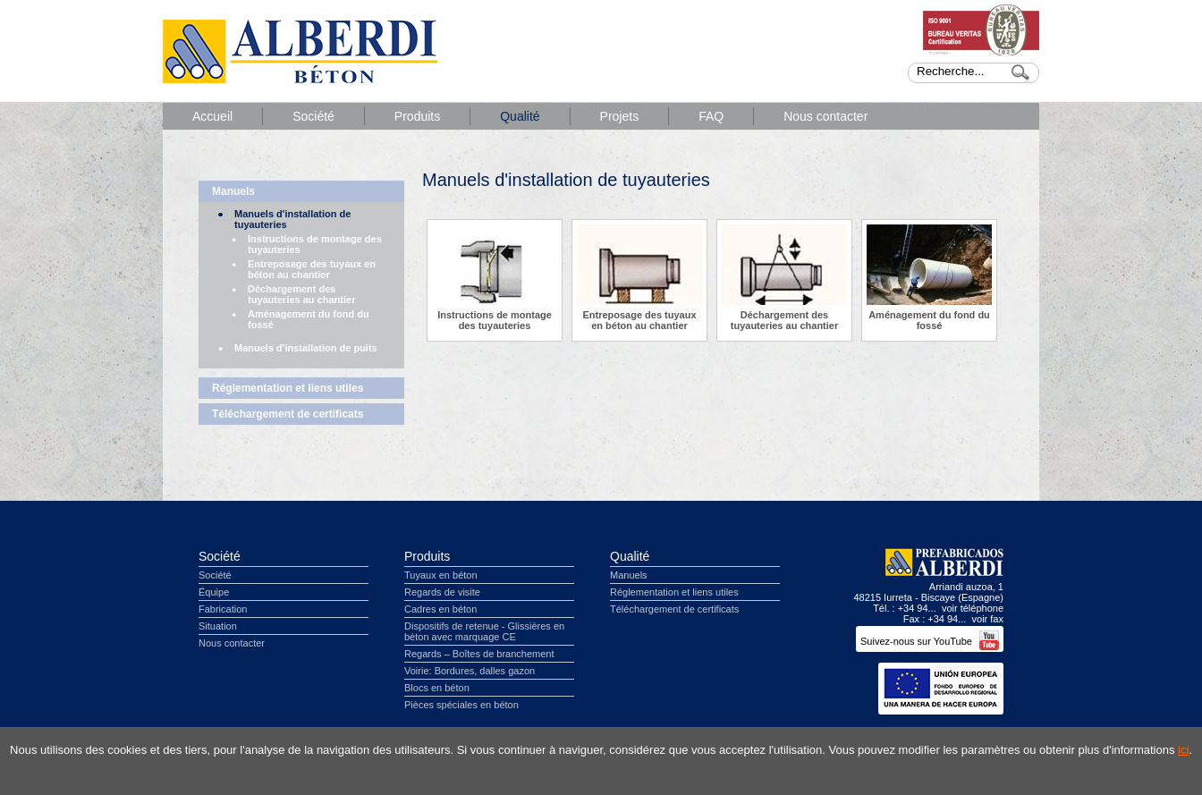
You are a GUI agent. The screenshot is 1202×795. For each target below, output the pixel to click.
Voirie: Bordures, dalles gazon (469, 670)
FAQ (711, 116)
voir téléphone (972, 608)
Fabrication (223, 609)
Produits (417, 116)
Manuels (233, 191)
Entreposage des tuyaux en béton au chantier (312, 269)
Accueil (212, 116)
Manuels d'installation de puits (305, 348)
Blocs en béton (437, 687)
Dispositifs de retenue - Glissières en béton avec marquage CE (484, 631)
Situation (218, 626)
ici (1183, 750)
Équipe (214, 592)
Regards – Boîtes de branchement (479, 653)
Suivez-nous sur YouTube (929, 641)
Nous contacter (825, 116)
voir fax (987, 618)
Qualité (519, 116)
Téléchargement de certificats (287, 414)
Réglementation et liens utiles (287, 388)
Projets (619, 116)
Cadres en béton (440, 609)
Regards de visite (442, 592)
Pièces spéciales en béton (461, 704)
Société (313, 116)
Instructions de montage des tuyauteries (315, 244)
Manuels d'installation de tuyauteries (292, 219)
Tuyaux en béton (441, 575)
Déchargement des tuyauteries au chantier (301, 294)
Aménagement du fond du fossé (308, 319)
